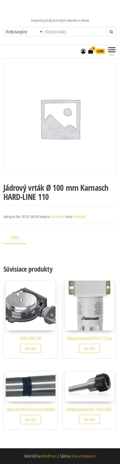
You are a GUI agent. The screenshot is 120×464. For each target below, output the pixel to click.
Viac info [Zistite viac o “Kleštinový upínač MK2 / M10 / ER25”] (89, 419)
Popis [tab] (15, 237)
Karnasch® (79, 216)
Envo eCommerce (84, 456)
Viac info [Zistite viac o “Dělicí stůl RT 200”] (30, 348)
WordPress (49, 456)
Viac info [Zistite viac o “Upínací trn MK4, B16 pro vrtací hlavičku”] (30, 419)
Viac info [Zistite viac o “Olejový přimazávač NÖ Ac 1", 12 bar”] (89, 348)
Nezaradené (57, 216)
